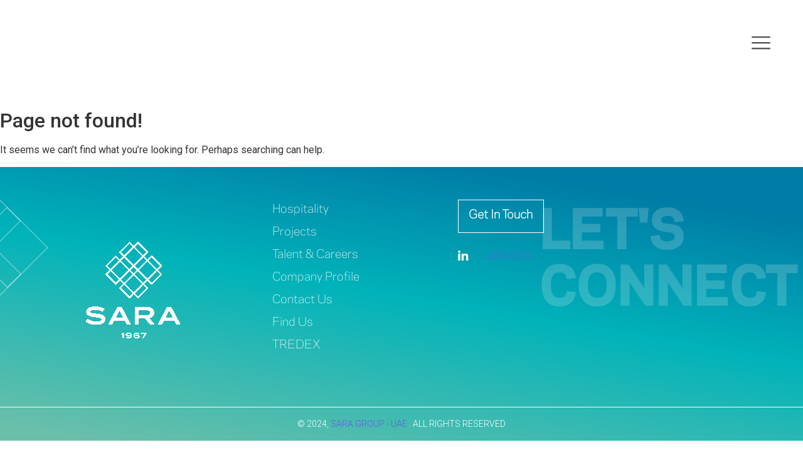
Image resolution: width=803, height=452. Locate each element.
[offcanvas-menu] (761, 44)
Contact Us (305, 300)
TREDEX (297, 345)
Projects (295, 232)
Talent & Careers (319, 255)
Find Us (293, 322)
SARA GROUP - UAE (370, 424)
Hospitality (302, 209)
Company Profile (319, 277)
